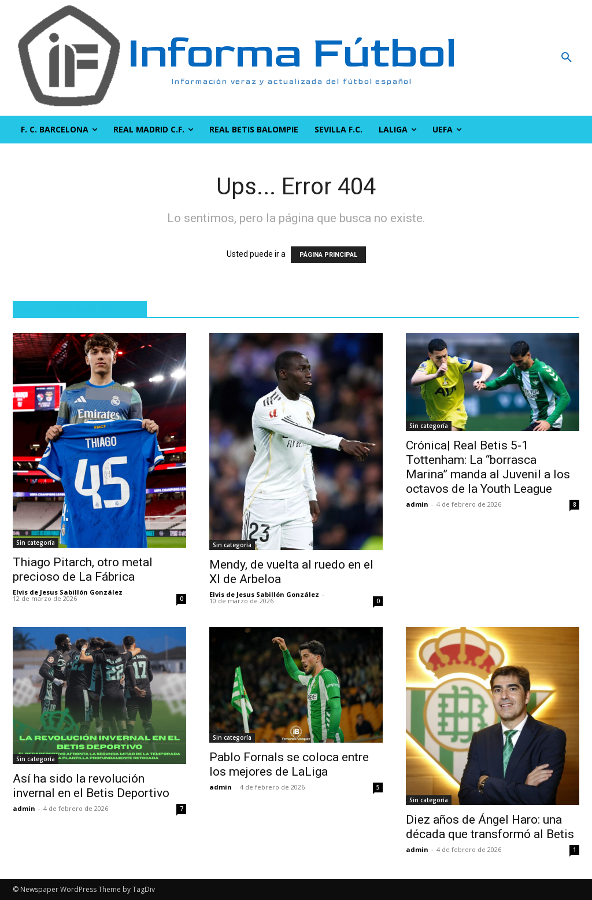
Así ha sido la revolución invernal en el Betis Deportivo (91, 786)
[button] (518, 58)
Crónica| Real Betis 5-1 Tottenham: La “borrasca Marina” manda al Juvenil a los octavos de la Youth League (488, 467)
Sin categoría (35, 542)
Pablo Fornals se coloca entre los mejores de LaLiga (289, 764)
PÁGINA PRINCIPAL (328, 255)
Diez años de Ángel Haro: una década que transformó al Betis (490, 827)
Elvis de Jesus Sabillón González (68, 592)
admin (417, 504)
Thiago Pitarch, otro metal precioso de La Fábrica (83, 569)
